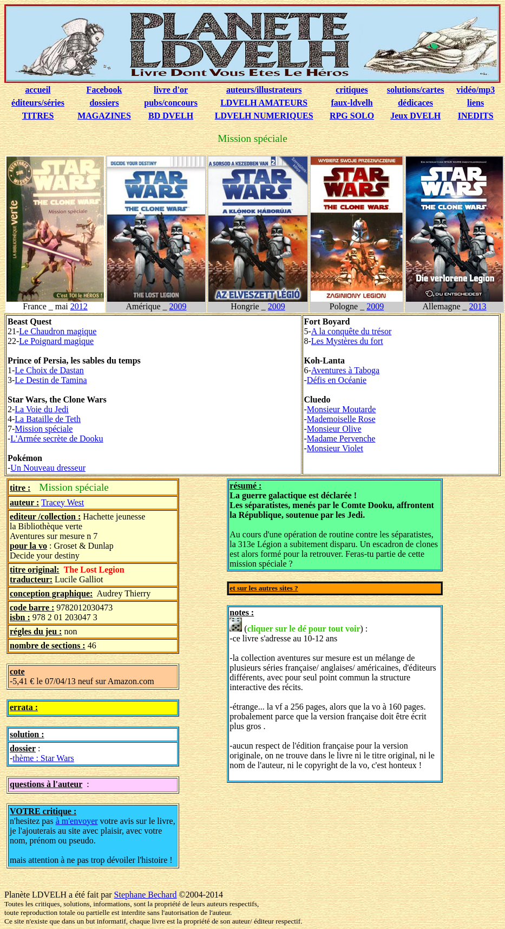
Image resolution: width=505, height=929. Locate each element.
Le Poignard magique (56, 341)
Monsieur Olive (334, 428)
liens (475, 102)
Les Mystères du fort (347, 341)
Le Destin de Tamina (51, 380)
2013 (478, 306)
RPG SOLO (352, 115)
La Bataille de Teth (48, 419)
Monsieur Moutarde (341, 409)
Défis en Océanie (336, 380)
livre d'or (171, 89)
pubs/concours (171, 102)
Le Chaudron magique (57, 331)
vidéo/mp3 (475, 89)
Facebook (104, 89)
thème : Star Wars (43, 758)
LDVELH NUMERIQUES (264, 115)
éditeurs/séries (37, 102)
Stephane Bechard (145, 894)
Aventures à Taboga (345, 370)
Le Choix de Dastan (49, 370)
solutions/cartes (415, 89)
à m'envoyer (77, 821)
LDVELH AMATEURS (263, 102)
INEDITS (476, 115)
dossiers (104, 102)
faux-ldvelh (351, 102)
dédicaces (415, 102)
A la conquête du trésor (351, 331)
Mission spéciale (44, 428)
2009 (177, 306)
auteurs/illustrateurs (264, 89)
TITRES (38, 115)
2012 (79, 306)
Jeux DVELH (415, 115)
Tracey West (62, 502)
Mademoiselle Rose (341, 419)
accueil (37, 89)
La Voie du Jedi (41, 409)
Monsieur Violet (335, 448)
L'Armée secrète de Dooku (56, 438)
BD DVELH (170, 115)
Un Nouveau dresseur (48, 467)
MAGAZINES (104, 115)
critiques (352, 89)
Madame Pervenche (341, 438)
